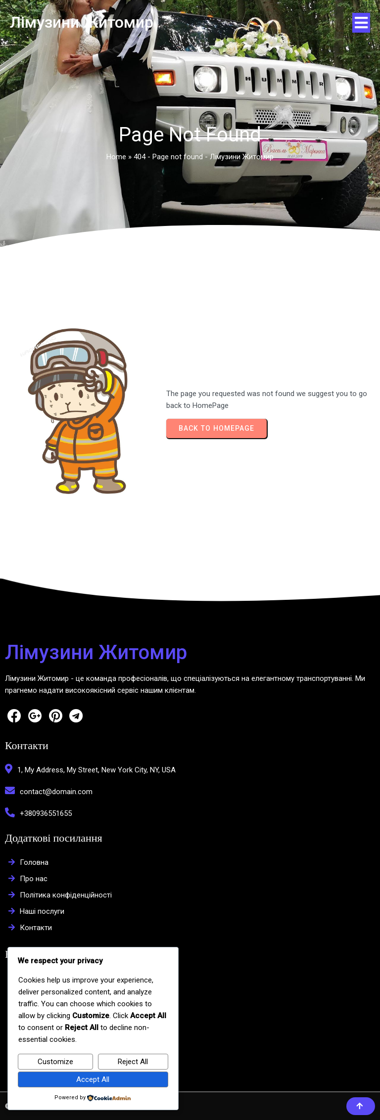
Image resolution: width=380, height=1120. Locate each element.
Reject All (133, 1061)
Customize (55, 1061)
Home (116, 156)
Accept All (92, 1079)
